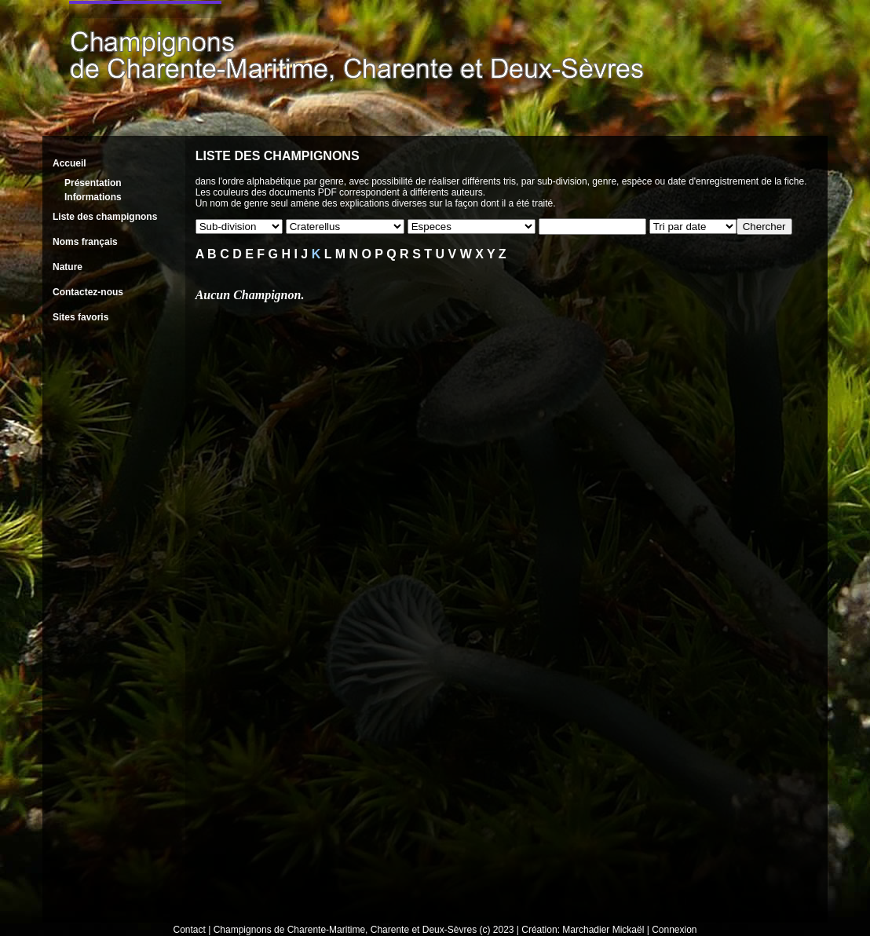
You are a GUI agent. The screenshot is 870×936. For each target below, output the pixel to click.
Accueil (69, 163)
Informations (93, 197)
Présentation (93, 182)
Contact (190, 929)
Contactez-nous (88, 292)
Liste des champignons (105, 216)
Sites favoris (80, 317)
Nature (67, 266)
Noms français (85, 241)
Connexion (674, 929)
